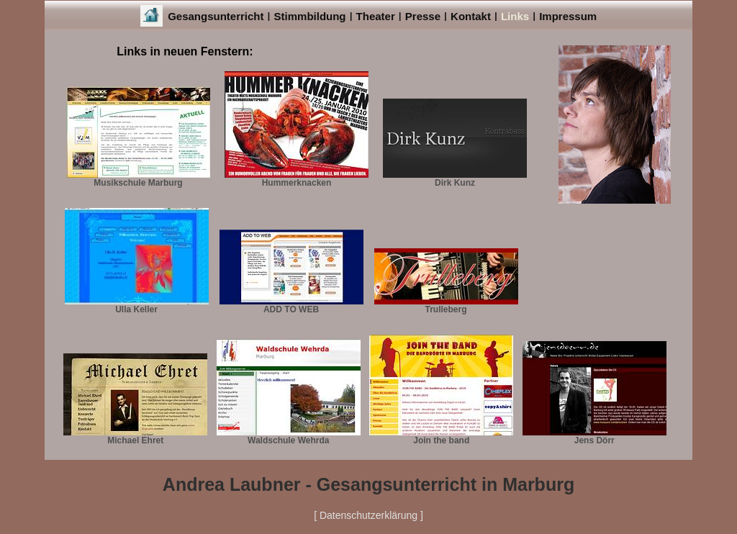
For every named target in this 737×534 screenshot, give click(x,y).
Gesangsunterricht (215, 16)
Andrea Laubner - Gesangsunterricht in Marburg (368, 484)
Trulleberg (446, 305)
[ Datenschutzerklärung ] (368, 515)
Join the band (441, 436)
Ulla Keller (137, 305)
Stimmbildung (310, 16)
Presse (422, 16)
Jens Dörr (594, 436)
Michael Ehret (135, 436)
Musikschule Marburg (138, 179)
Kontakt (471, 16)
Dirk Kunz (455, 179)
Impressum (568, 16)
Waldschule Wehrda (289, 436)
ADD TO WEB (291, 305)
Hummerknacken (296, 179)
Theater (375, 16)
